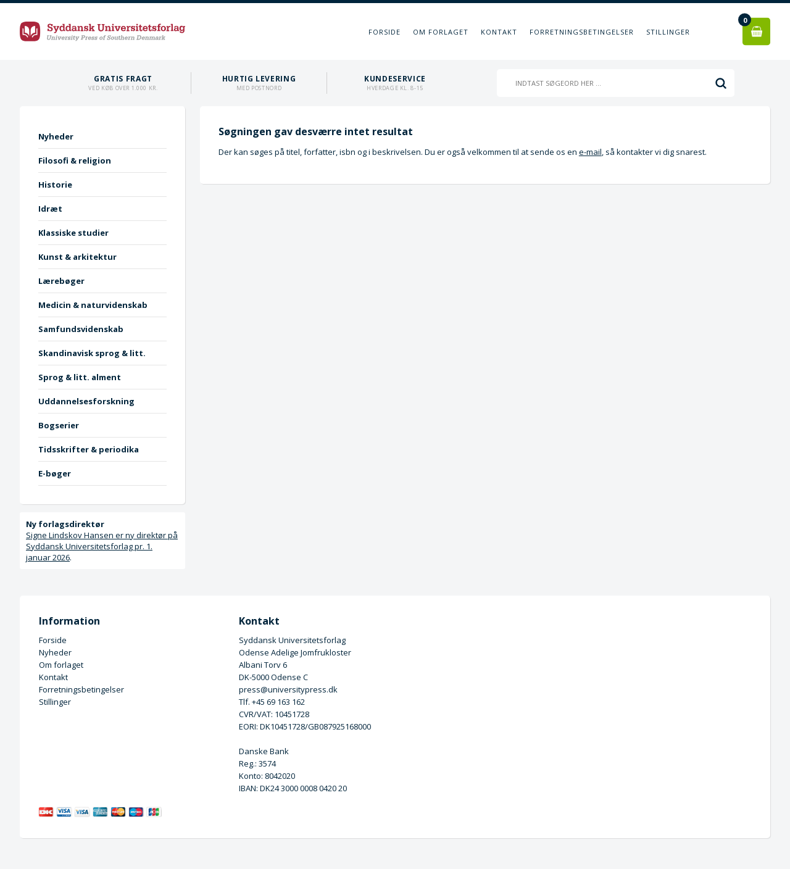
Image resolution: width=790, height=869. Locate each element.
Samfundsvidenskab (80, 329)
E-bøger (54, 473)
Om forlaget (440, 31)
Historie (55, 184)
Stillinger (668, 31)
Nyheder (55, 136)
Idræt (50, 208)
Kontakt (499, 31)
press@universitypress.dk (288, 689)
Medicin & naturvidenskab (93, 304)
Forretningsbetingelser (582, 31)
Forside (384, 31)
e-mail (590, 151)
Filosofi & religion (74, 160)
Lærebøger (61, 280)
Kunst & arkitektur (77, 256)
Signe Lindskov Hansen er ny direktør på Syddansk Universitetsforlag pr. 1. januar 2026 (102, 546)
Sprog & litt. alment (79, 377)
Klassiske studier (73, 232)
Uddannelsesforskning (86, 401)
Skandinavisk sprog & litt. (92, 353)
